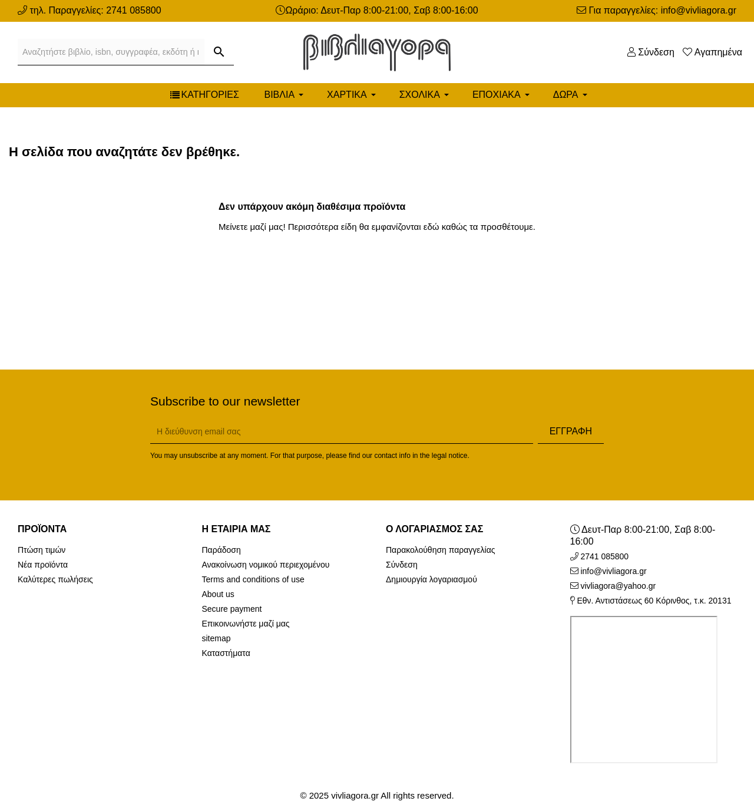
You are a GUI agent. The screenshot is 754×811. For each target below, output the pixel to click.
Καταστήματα (226, 653)
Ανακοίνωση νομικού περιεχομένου (266, 564)
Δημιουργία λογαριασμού (431, 579)
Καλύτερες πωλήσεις (55, 579)
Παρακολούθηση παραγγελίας (440, 550)
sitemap (216, 638)
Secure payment (232, 609)
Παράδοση (221, 550)
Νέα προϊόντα (43, 564)
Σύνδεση (402, 564)
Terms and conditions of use (253, 579)
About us (218, 594)
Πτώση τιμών (41, 550)
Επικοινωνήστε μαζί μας (246, 623)
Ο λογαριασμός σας (434, 529)
